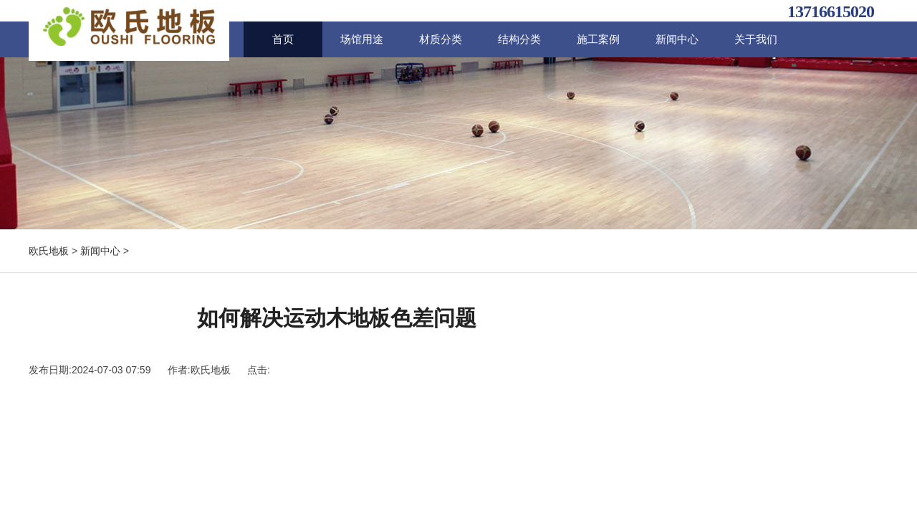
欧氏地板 (49, 251)
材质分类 (440, 39)
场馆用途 (361, 39)
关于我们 (755, 39)
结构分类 (519, 39)
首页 (283, 39)
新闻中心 (677, 39)
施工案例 (598, 39)
